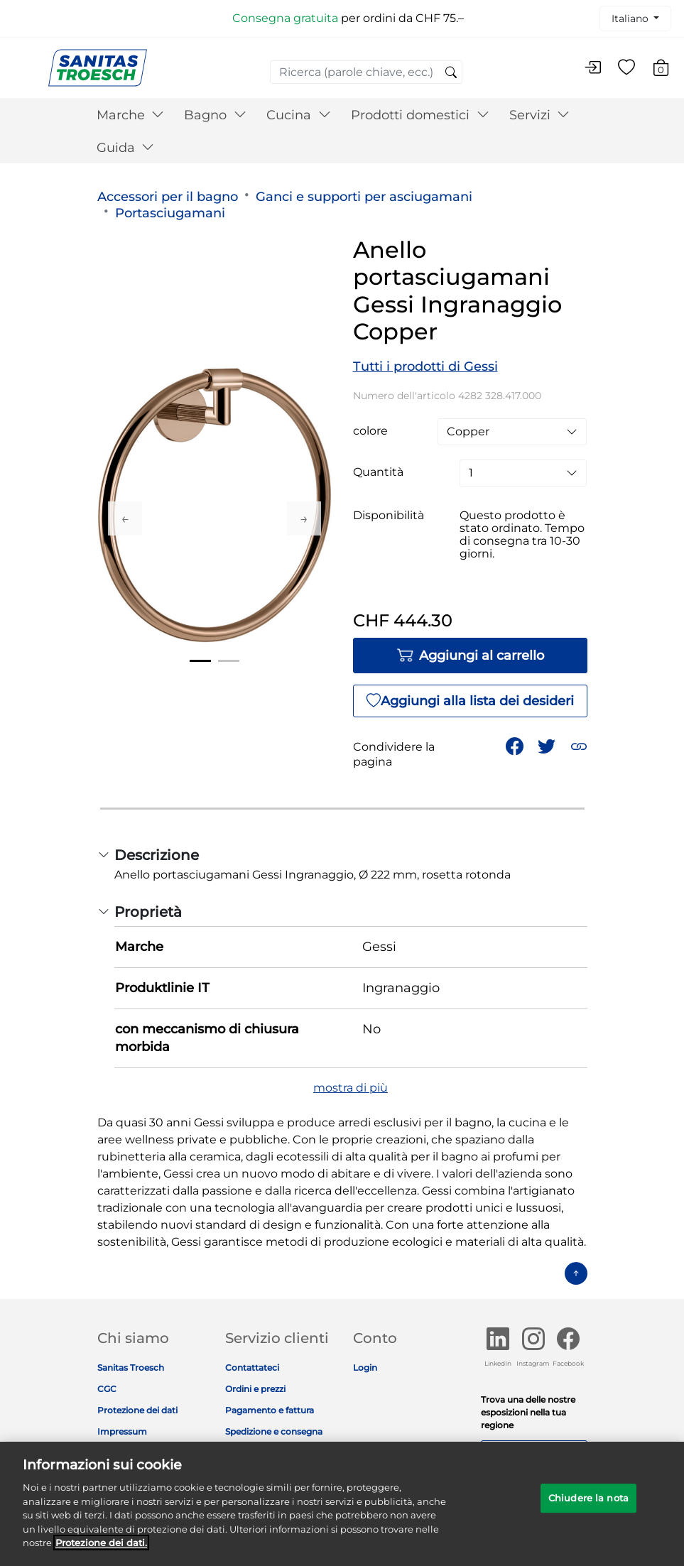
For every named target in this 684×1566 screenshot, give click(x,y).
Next (304, 518)
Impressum (122, 1431)
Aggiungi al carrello (470, 655)
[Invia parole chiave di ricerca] (451, 73)
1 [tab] (200, 661)
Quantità (378, 472)
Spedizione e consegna (273, 1431)
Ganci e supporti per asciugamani (364, 197)
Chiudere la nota (588, 1505)
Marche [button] (131, 115)
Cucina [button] (298, 115)
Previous (125, 518)
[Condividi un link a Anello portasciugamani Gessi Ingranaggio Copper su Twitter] (547, 746)
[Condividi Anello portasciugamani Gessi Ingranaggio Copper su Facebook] (515, 746)
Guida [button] (126, 148)
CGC (106, 1388)
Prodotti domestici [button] (420, 115)
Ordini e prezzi (255, 1388)
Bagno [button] (215, 115)
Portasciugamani (170, 213)
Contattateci (252, 1367)
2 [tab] (228, 661)
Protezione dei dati (137, 1410)
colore (370, 431)
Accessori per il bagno (167, 197)
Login (365, 1367)
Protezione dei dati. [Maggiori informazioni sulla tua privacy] (101, 1550)
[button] (579, 746)
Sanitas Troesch (130, 1367)
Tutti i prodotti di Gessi (425, 366)
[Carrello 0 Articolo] (668, 70)
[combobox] (366, 72)
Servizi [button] (539, 115)
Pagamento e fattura (269, 1410)
